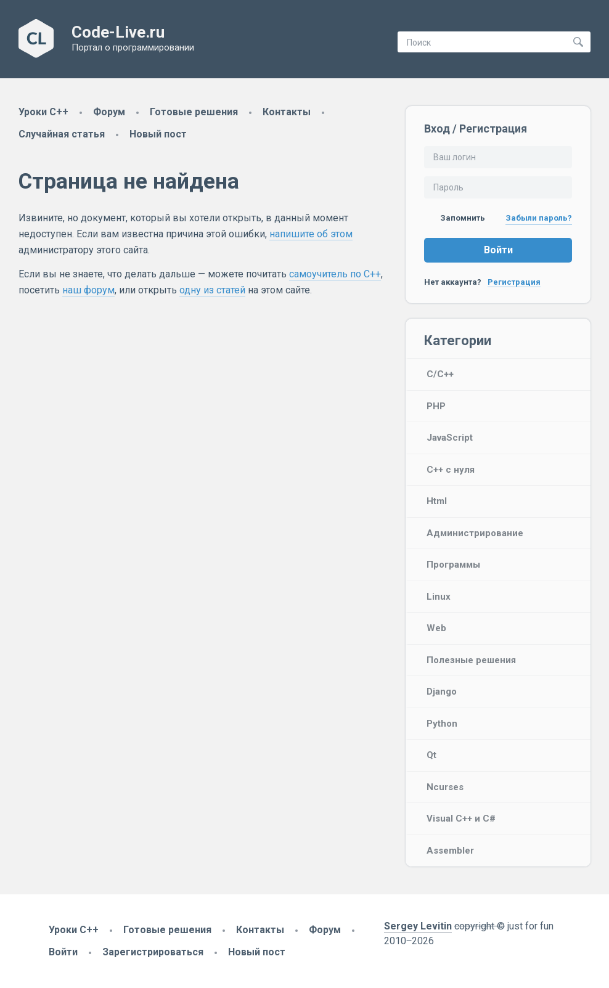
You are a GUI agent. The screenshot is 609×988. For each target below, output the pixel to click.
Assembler (450, 850)
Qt (431, 755)
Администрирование (475, 533)
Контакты (287, 112)
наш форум (88, 290)
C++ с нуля (451, 469)
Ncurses (445, 787)
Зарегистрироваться (152, 952)
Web (436, 628)
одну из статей (212, 290)
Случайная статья (61, 134)
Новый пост (158, 134)
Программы (453, 564)
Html (437, 501)
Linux (439, 596)
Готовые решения (194, 112)
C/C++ (440, 374)
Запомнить (454, 218)
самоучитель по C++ (335, 274)
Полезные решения (471, 660)
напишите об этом (311, 234)
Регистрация (514, 282)
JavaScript (450, 437)
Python (442, 723)
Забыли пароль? (538, 218)
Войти (498, 250)
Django (442, 691)
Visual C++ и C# (461, 818)
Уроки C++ (43, 112)
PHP (436, 406)
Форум (109, 112)
